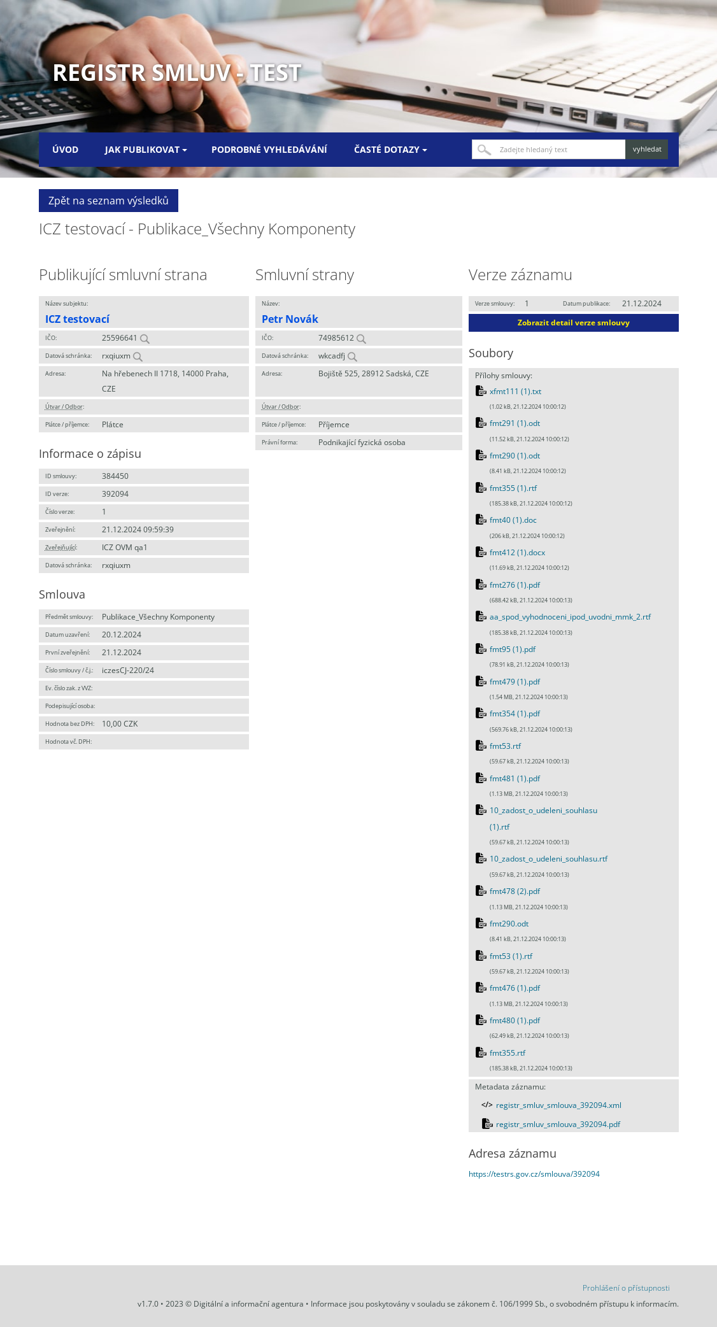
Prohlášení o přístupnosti (626, 1287)
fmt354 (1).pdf (515, 713)
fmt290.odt (509, 923)
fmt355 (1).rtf (513, 488)
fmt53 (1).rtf (511, 956)
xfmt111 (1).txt (515, 391)
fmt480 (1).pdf (515, 1020)
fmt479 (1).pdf (515, 681)
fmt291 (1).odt (515, 423)
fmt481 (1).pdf (515, 778)
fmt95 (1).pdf (513, 649)
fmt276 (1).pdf (515, 585)
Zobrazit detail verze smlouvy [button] (574, 322)
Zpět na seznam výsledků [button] (108, 201)
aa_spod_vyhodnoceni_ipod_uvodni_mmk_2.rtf (570, 616)
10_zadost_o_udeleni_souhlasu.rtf (548, 858)
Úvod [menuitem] (65, 149)
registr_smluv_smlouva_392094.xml (558, 1105)
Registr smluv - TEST (177, 72)
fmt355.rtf (507, 1053)
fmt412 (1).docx (517, 552)
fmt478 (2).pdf (515, 891)
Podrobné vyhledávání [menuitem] (269, 149)
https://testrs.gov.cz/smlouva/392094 (534, 1173)
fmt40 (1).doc (513, 520)
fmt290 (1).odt (515, 455)
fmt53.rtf (505, 746)
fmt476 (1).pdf (515, 988)
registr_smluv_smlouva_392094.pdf (558, 1124)
